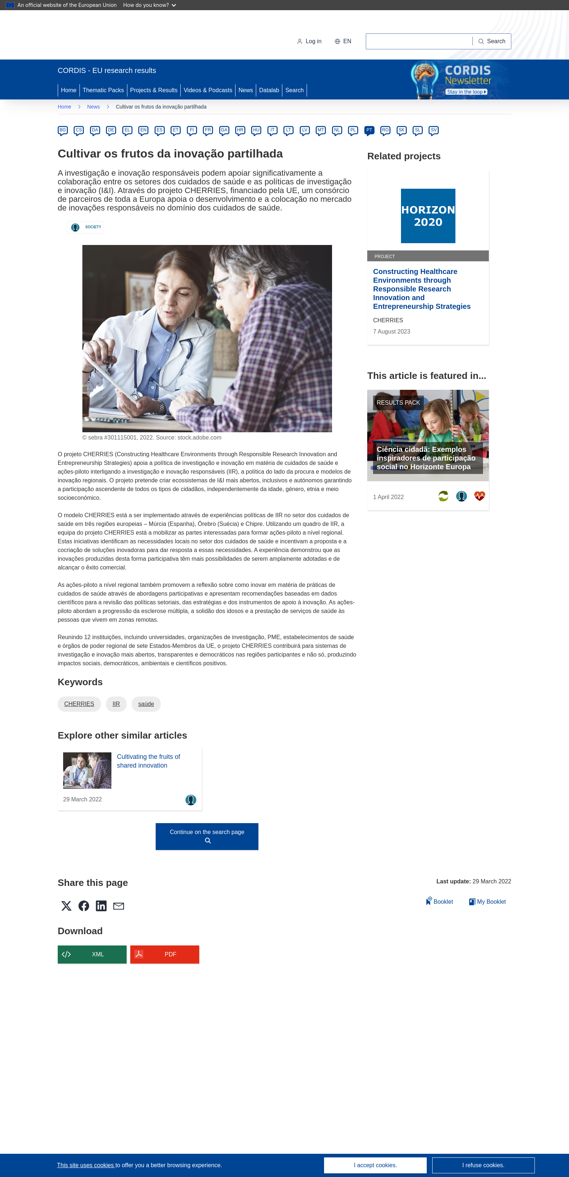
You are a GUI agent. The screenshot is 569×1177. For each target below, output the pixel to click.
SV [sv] (434, 129)
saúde (146, 704)
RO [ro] (385, 129)
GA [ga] (224, 129)
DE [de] (111, 129)
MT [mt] (321, 129)
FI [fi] (192, 129)
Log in (309, 41)
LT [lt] (288, 129)
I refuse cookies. (483, 1165)
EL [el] (127, 129)
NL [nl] (337, 129)
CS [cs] (79, 129)
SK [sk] (402, 129)
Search (294, 90)
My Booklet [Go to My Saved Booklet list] (487, 901)
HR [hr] (240, 129)
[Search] (492, 41)
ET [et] (176, 129)
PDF (170, 954)
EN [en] (143, 129)
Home (69, 90)
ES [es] (160, 129)
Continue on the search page (207, 836)
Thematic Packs (103, 90)
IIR (116, 704)
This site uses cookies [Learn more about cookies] (86, 1165)
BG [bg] (63, 129)
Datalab (269, 90)
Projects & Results (154, 90)
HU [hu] (256, 129)
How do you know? (149, 5)
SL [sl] (418, 129)
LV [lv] (304, 129)
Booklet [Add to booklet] (439, 900)
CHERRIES (79, 704)
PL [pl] (353, 129)
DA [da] (95, 129)
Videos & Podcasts (208, 90)
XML (98, 954)
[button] (343, 41)
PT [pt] (369, 129)
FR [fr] (208, 129)
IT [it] (273, 129)
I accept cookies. (375, 1165)
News (245, 90)
